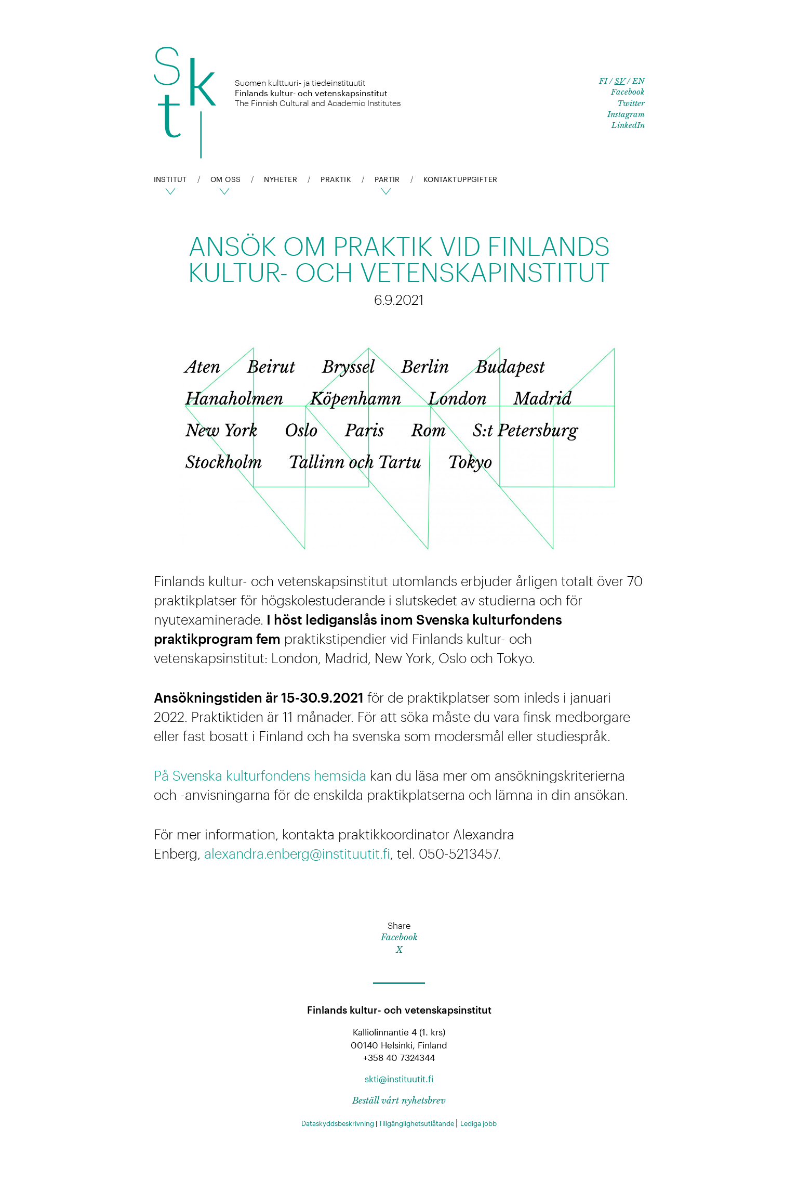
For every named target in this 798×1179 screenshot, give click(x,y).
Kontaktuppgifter (460, 179)
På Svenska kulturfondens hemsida (260, 775)
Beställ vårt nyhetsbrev (399, 1100)
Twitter (631, 103)
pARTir (387, 179)
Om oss (225, 179)
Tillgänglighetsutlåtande (417, 1123)
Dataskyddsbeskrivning (338, 1123)
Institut (170, 179)
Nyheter (280, 179)
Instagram (626, 114)
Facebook (628, 92)
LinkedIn (628, 125)
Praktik (336, 179)
